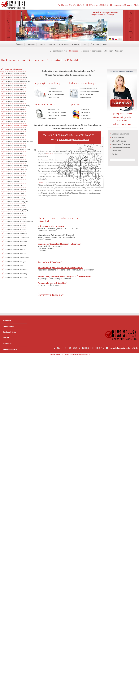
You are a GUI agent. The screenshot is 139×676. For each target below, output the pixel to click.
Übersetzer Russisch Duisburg (15, 129)
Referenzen (63, 44)
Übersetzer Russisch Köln (13, 186)
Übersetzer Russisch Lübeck (14, 206)
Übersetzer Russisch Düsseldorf (15, 125)
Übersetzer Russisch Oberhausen (15, 238)
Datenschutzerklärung (11, 349)
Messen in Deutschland (119, 134)
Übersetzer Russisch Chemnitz (15, 113)
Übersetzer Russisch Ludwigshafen (15, 202)
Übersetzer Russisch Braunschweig (15, 105)
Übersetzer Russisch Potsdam (15, 246)
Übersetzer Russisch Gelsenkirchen (15, 149)
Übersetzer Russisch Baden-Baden (15, 81)
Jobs (104, 44)
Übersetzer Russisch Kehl (13, 178)
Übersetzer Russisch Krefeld (14, 194)
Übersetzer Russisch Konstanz (15, 190)
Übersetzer (95, 44)
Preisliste (75, 44)
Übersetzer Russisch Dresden (15, 121)
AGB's (84, 44)
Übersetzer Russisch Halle (13, 154)
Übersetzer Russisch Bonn (14, 101)
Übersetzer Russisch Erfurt (14, 133)
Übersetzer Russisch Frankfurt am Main (15, 141)
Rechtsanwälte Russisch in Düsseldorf (120, 149)
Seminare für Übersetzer (120, 144)
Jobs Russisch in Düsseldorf (51, 226)
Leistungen (31, 44)
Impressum (7, 344)
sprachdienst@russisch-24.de (126, 5)
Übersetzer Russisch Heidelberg (15, 166)
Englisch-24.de (8, 326)
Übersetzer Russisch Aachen (14, 73)
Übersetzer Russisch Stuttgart (15, 262)
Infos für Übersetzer (118, 141)
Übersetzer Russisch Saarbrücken (15, 258)
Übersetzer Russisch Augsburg (15, 77)
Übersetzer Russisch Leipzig (14, 198)
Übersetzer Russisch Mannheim (15, 218)
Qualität (42, 44)
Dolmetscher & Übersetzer (12, 69)
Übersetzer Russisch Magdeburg (15, 210)
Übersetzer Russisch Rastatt (14, 250)
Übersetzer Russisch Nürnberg (15, 234)
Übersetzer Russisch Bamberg (15, 85)
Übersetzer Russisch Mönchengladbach (15, 222)
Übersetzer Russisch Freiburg (15, 145)
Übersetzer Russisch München (15, 226)
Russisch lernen (117, 137)
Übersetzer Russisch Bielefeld (15, 93)
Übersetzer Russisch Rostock (15, 254)
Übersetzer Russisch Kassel (14, 174)
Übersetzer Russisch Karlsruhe (15, 170)
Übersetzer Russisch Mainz (14, 214)
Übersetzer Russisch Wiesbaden (15, 270)
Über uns (19, 44)
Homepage (73, 51)
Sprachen (52, 44)
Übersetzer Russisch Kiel (13, 182)
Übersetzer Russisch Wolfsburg (15, 274)
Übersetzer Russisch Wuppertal (15, 278)
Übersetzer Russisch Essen (14, 137)
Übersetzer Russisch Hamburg (15, 158)
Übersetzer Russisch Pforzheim (15, 242)
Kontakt (6, 338)
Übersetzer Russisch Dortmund (15, 117)
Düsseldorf (119, 51)
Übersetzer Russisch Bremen (14, 109)
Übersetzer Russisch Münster (15, 230)
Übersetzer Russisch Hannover (15, 162)
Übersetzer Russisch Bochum (15, 97)
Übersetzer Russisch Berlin (14, 89)
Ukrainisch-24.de (9, 332)
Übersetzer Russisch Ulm (13, 266)
